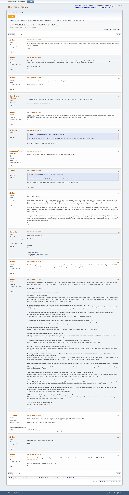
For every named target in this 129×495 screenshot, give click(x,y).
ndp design (35, 252)
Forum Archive (95, 8)
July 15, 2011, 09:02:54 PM (34, 40)
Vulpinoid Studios (31, 431)
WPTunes (13, 130)
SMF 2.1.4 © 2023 (10, 492)
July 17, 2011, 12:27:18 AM (34, 193)
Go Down (11, 34)
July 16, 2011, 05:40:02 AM (34, 170)
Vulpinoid (13, 415)
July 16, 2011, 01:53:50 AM (34, 112)
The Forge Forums (18, 7)
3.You (29, 312)
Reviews (106, 8)
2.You (29, 305)
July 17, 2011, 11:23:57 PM (34, 261)
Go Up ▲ (120, 492)
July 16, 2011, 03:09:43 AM (34, 130)
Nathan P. (13, 232)
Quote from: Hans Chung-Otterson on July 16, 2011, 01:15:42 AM (48, 134)
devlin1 (12, 171)
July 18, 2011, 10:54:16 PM (34, 454)
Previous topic (107, 29)
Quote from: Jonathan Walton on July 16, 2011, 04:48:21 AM (46, 174)
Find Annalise (30, 249)
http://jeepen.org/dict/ (36, 288)
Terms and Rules (113, 492)
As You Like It (31, 115)
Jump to (95, 481)
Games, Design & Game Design (39, 254)
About (77, 8)
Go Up (10, 473)
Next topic (116, 29)
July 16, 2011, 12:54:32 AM (34, 77)
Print (118, 34)
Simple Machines (20, 492)
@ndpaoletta (35, 256)
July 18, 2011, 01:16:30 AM (34, 279)
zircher (12, 40)
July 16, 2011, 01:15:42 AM (34, 96)
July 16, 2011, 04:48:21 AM (34, 151)
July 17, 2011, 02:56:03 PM (34, 232)
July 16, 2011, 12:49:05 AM (34, 57)
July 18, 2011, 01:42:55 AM (34, 437)
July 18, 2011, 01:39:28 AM (34, 415)
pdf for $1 (59, 431)
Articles (85, 8)
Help (107, 492)
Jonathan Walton (56, 20)
